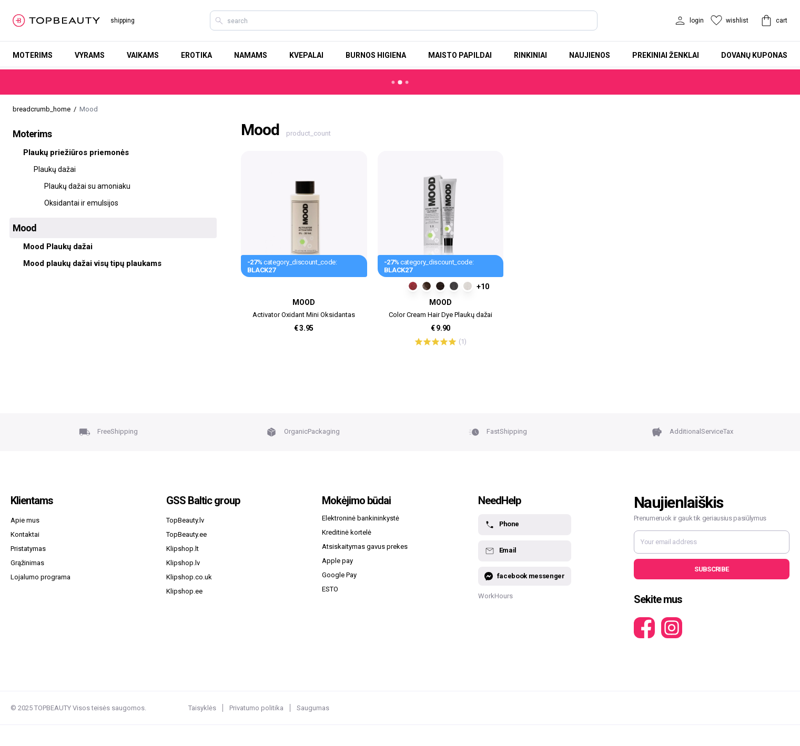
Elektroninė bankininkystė (360, 518)
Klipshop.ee (184, 591)
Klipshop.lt (182, 549)
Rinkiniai (530, 55)
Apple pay (337, 561)
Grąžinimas (27, 563)
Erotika (196, 55)
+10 (483, 286)
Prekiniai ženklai (665, 55)
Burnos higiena (376, 55)
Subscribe (711, 569)
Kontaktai (25, 534)
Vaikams (143, 55)
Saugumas (313, 708)
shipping (122, 20)
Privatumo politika (256, 708)
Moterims (33, 55)
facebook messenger (524, 576)
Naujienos (589, 55)
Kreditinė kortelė (346, 532)
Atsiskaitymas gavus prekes (365, 546)
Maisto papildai (460, 55)
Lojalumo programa (40, 577)
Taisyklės (202, 708)
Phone (501, 524)
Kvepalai (306, 55)
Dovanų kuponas (754, 55)
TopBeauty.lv (185, 520)
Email (500, 551)
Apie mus (25, 520)
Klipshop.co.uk (189, 577)
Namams (250, 55)
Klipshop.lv (183, 563)
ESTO (330, 589)
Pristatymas (28, 549)
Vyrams (90, 55)
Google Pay (339, 575)
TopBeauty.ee (186, 534)
